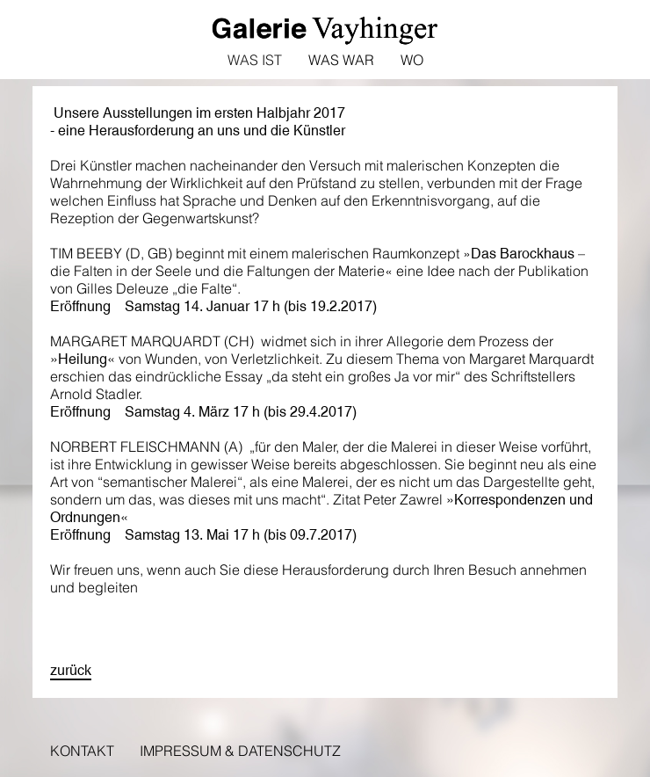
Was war (341, 60)
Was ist (255, 60)
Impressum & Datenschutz (240, 750)
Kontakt (82, 750)
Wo (412, 60)
